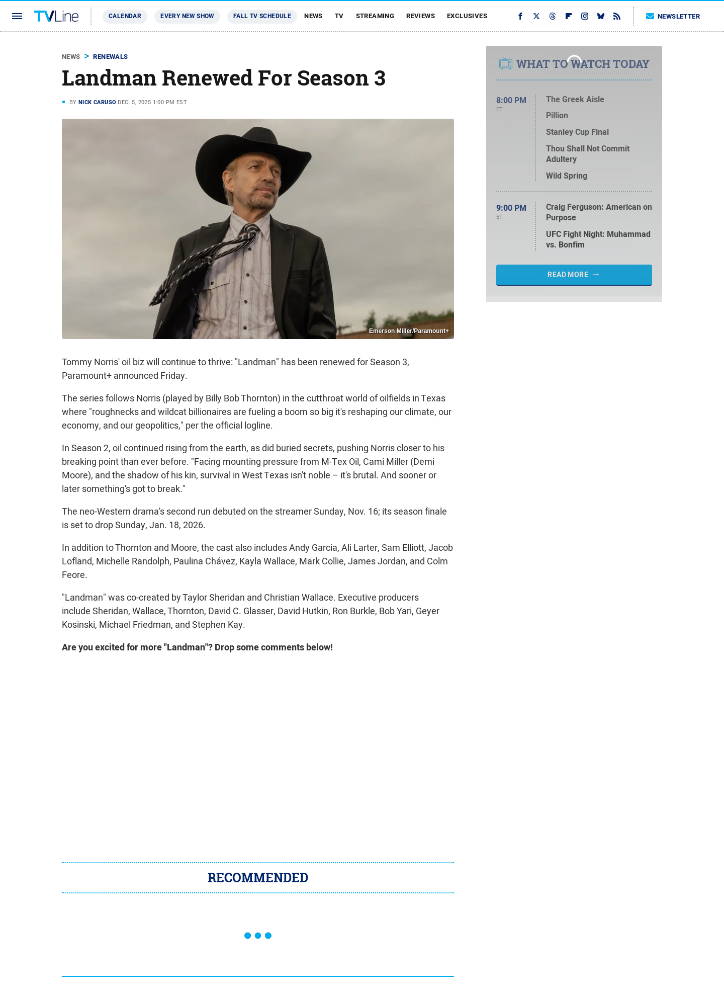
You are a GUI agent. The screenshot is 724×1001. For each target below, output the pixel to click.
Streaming (375, 16)
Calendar (125, 16)
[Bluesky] (600, 16)
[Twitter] (536, 16)
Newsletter (673, 16)
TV (339, 16)
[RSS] (616, 16)
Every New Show (187, 16)
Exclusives (467, 16)
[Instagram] (584, 16)
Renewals (110, 56)
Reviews (420, 16)
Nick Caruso (97, 102)
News (313, 16)
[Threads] (552, 16)
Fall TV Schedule (262, 16)
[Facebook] (520, 16)
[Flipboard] (568, 16)
